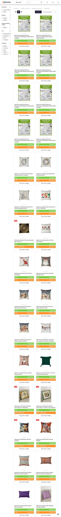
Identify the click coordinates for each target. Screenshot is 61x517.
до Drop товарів (24, 46)
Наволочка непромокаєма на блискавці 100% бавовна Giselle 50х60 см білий (46, 106)
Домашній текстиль (37, 8)
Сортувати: (38, 11)
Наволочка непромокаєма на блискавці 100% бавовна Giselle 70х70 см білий (24, 140)
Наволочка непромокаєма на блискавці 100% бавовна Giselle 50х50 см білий (24, 71)
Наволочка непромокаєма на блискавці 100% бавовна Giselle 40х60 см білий (46, 71)
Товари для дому (25, 8)
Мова (53, 2)
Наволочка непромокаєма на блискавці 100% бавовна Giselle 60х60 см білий (24, 106)
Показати (30, 40)
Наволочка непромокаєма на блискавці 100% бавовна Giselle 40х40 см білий (44, 37)
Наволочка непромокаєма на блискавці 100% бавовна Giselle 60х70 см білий (46, 140)
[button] (59, 2)
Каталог (19, 2)
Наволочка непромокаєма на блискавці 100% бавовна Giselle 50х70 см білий (24, 37)
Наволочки (47, 8)
